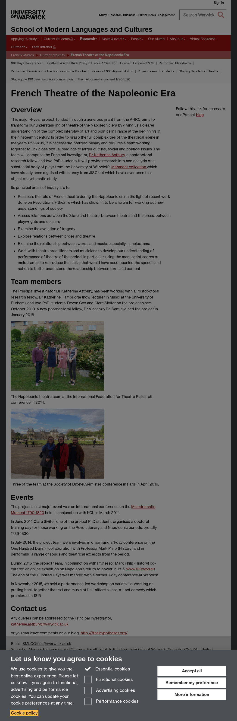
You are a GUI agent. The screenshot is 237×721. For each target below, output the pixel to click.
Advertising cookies (109, 690)
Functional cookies (108, 680)
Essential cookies (107, 669)
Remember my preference (191, 682)
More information (192, 694)
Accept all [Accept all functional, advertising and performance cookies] (192, 670)
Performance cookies (111, 701)
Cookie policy (24, 713)
